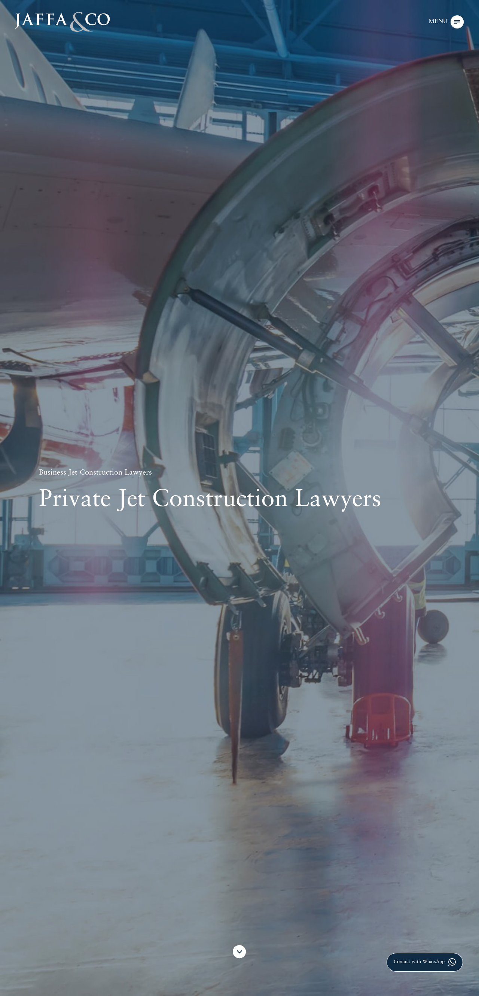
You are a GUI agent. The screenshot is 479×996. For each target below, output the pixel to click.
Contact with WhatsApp (425, 962)
